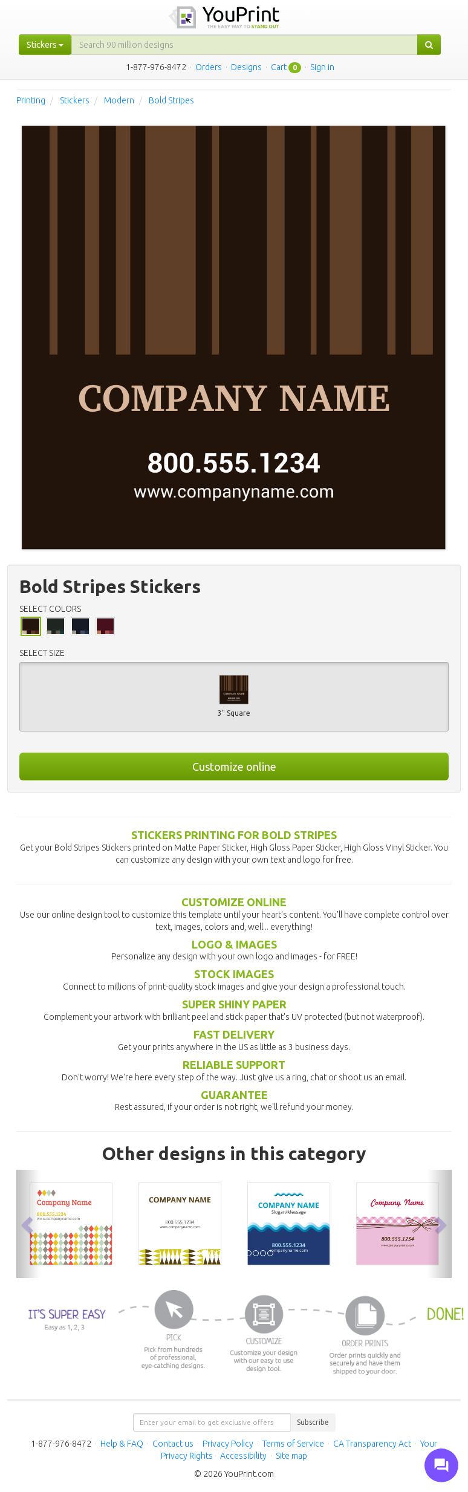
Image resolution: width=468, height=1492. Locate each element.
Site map (291, 1456)
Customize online (234, 767)
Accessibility (243, 1456)
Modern (119, 100)
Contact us (172, 1443)
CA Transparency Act (372, 1443)
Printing (30, 100)
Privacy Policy (228, 1443)
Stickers (74, 100)
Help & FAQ (121, 1443)
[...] (244, 44)
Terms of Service (293, 1443)
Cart (279, 67)
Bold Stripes (171, 100)
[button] (28, 1224)
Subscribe (313, 1422)
